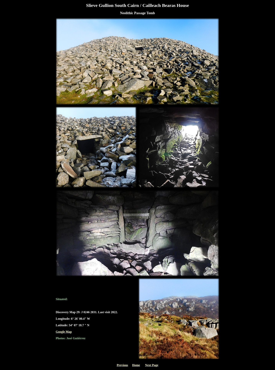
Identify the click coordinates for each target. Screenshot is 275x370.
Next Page (151, 365)
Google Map (64, 331)
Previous (122, 365)
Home (136, 365)
